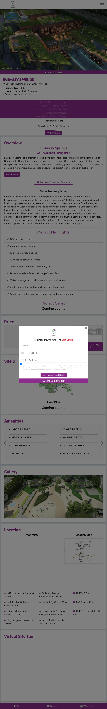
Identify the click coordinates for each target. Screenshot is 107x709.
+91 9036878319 (53, 380)
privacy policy (40, 366)
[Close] (86, 328)
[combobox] (23, 352)
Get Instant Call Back (54, 374)
